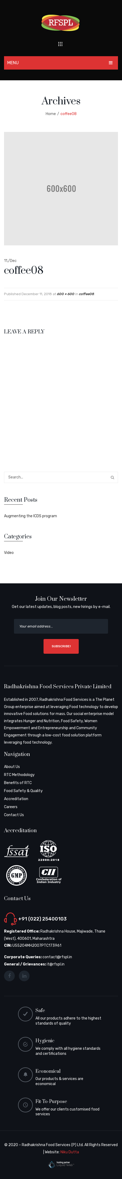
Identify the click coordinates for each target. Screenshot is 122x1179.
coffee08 (86, 294)
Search (112, 477)
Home (51, 114)
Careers (10, 807)
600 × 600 (65, 294)
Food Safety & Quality (23, 791)
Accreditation (16, 799)
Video (9, 552)
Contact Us (14, 815)
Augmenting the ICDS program (30, 516)
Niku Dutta (69, 1152)
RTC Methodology (19, 775)
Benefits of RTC (18, 783)
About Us (12, 767)
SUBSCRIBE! (61, 646)
